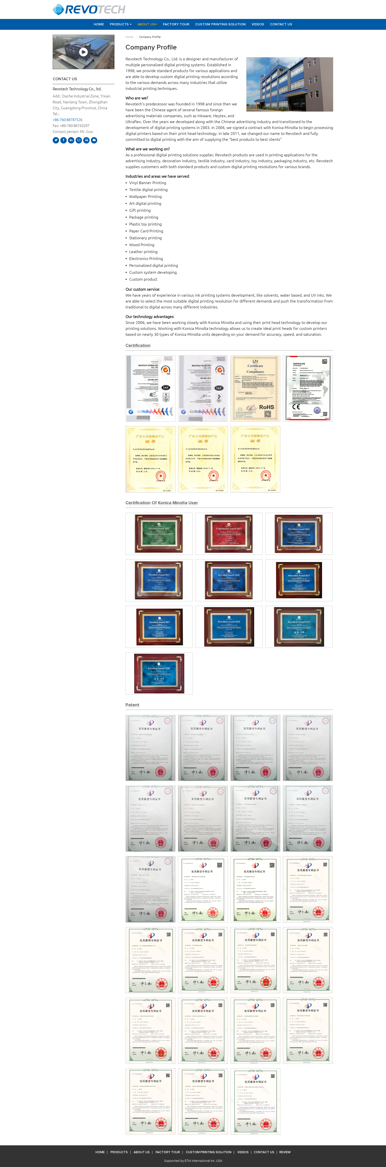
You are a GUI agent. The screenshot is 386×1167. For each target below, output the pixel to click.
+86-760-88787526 (67, 120)
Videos (258, 24)
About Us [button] (147, 24)
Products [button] (121, 24)
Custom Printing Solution (220, 24)
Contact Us (281, 24)
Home (99, 24)
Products (119, 1152)
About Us (142, 1152)
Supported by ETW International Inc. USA (193, 1160)
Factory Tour (176, 24)
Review (285, 1152)
